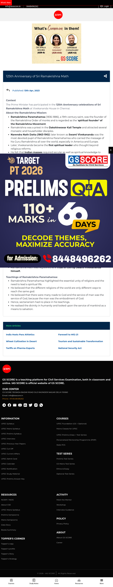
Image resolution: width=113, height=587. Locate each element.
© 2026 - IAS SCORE (46, 573)
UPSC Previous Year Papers (13, 444)
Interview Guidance (65, 510)
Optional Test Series (65, 474)
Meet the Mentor (64, 500)
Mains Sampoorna (9, 520)
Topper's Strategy (9, 559)
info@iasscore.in (13, 6)
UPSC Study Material (10, 474)
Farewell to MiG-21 (68, 334)
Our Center (10, 389)
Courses (11, 581)
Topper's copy (7, 544)
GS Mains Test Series (65, 464)
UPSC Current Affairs (10, 454)
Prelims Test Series (64, 459)
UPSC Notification (9, 469)
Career (59, 542)
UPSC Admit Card (9, 459)
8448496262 (32, 6)
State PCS (60, 445)
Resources (79, 581)
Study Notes (33, 581)
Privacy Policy (62, 524)
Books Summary (8, 530)
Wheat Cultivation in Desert (21, 341)
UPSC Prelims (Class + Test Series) (71, 435)
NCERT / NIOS (7, 500)
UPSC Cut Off (7, 449)
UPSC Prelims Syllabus (11, 434)
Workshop (61, 505)
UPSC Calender (8, 464)
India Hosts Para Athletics (20, 334)
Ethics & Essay (62, 469)
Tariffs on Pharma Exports (20, 348)
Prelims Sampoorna (10, 515)
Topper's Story (7, 554)
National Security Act (70, 348)
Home (56, 581)
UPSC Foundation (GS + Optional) (71, 424)
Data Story (6, 525)
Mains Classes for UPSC (66, 429)
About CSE (6, 505)
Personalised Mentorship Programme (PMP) (76, 440)
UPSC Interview (8, 439)
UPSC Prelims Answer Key (13, 479)
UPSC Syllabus (7, 424)
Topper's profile (8, 549)
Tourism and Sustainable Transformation (80, 341)
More (102, 581)
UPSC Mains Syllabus (10, 429)
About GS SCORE (64, 537)
